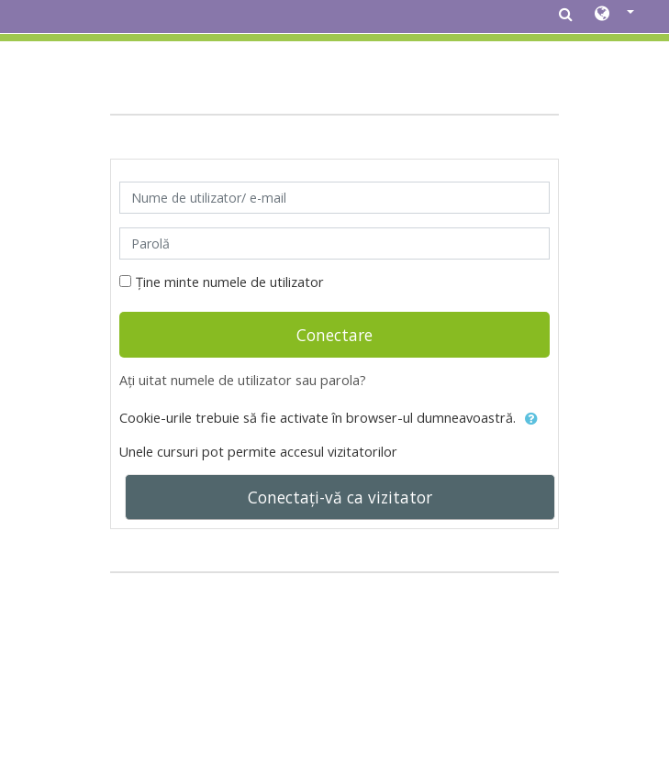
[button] (614, 14)
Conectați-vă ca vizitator (340, 497)
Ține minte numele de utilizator (230, 282)
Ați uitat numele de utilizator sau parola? (242, 380)
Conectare (334, 335)
